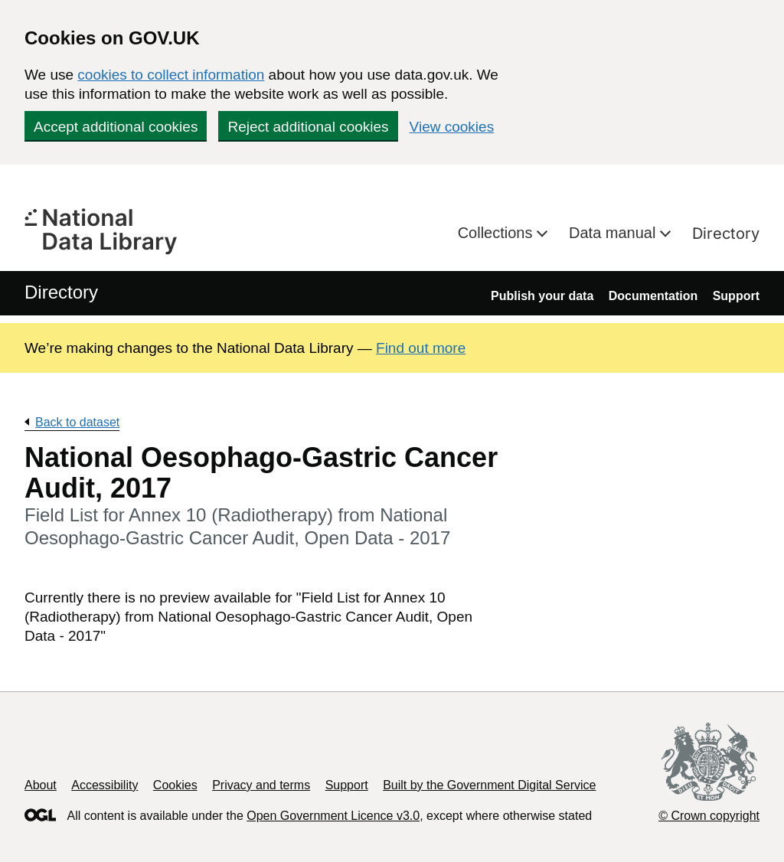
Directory (726, 233)
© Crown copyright (709, 815)
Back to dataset (77, 422)
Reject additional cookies (307, 127)
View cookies (452, 126)
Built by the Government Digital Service (489, 785)
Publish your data (542, 295)
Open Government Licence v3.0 (333, 815)
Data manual (614, 232)
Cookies (175, 785)
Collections (497, 232)
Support (736, 295)
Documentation (653, 295)
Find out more (421, 348)
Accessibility (104, 785)
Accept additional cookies (116, 127)
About (40, 785)
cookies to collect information (170, 75)
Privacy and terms (261, 785)
